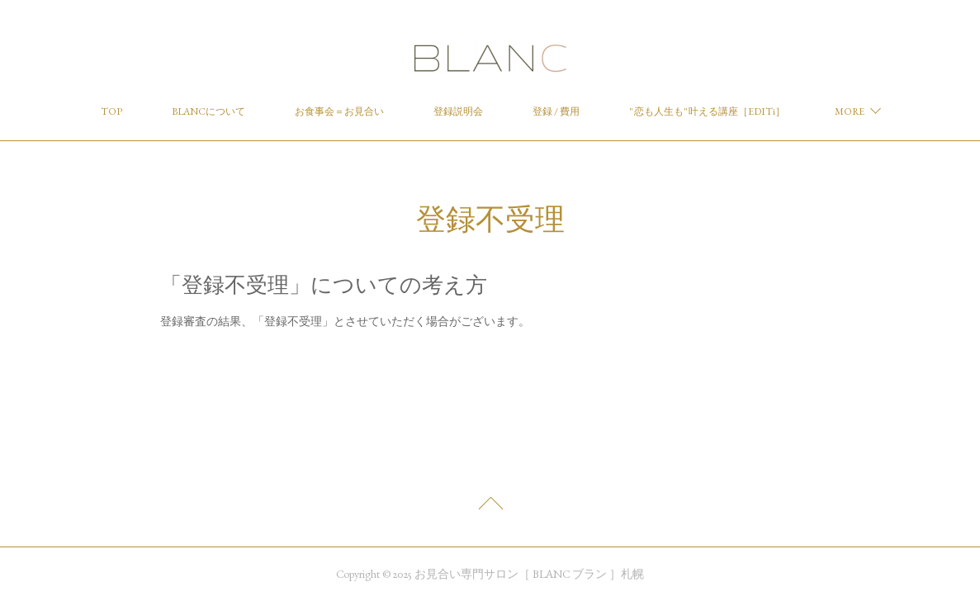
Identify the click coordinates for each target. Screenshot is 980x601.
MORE (849, 111)
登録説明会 (458, 111)
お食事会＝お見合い (339, 111)
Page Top (490, 507)
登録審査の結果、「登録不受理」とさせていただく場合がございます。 (345, 321)
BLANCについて (208, 111)
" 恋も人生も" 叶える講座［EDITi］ (707, 111)
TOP (111, 111)
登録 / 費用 (556, 111)
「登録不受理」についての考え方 (323, 285)
